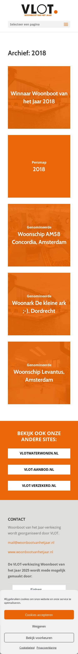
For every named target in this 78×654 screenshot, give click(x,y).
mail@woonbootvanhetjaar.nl (31, 542)
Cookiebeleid (27, 647)
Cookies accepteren (39, 615)
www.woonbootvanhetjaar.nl (30, 552)
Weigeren (39, 626)
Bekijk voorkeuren (39, 638)
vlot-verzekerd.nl (39, 485)
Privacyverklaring (47, 647)
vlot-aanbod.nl (39, 469)
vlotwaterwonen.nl (39, 453)
